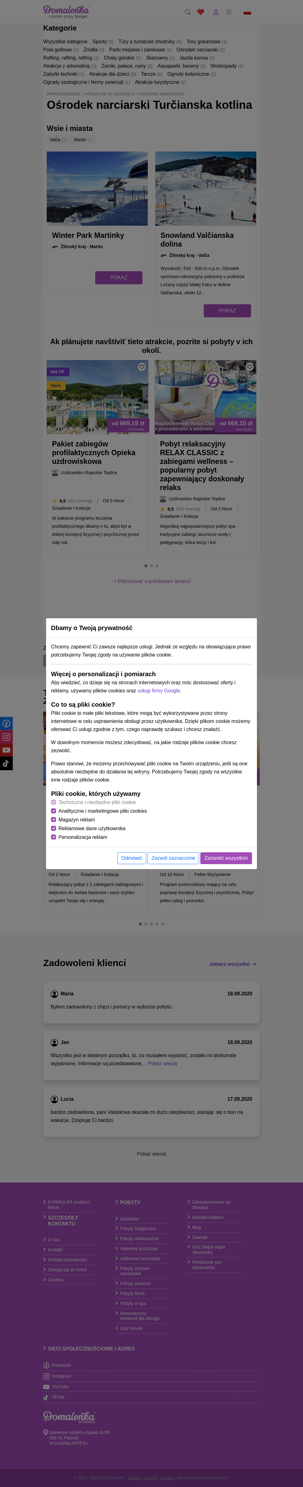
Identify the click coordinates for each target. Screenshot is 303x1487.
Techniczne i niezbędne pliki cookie (97, 802)
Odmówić (131, 858)
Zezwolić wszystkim (226, 858)
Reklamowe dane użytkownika (91, 828)
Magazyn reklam (76, 819)
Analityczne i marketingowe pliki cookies (102, 811)
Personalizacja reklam (82, 837)
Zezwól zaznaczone (173, 858)
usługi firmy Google (159, 690)
